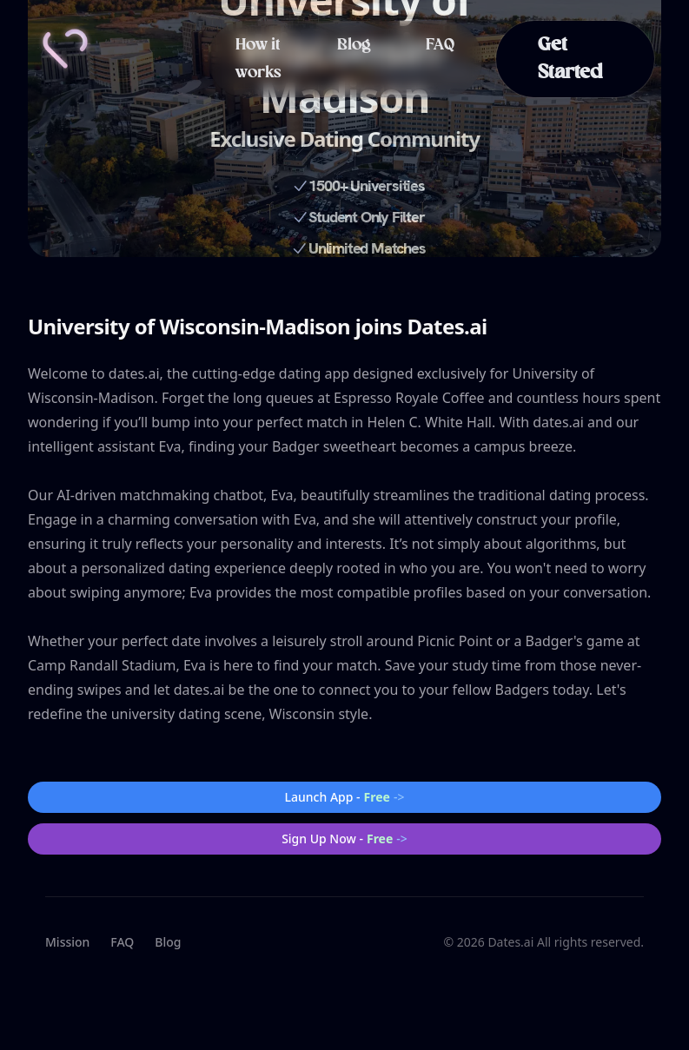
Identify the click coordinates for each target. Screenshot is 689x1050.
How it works (258, 59)
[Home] (65, 48)
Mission (67, 942)
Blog (353, 45)
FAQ (440, 45)
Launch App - (345, 797)
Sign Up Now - (344, 839)
